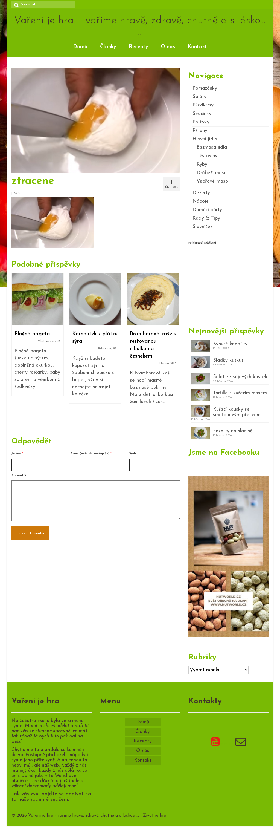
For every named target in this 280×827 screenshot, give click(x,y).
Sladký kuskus (228, 360)
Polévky (200, 122)
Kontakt (197, 47)
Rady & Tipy (206, 218)
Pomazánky (204, 88)
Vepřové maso (212, 181)
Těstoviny (207, 156)
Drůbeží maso (212, 172)
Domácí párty (207, 209)
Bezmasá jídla (212, 147)
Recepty (138, 47)
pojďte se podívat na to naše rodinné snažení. (51, 796)
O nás (168, 47)
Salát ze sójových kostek (240, 376)
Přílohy (199, 130)
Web (132, 453)
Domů (80, 47)
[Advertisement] (228, 283)
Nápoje (200, 201)
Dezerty (201, 192)
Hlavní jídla (204, 139)
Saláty (199, 96)
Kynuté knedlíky (230, 344)
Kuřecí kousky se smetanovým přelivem (237, 412)
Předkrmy (203, 105)
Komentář (19, 475)
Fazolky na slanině (232, 431)
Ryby (202, 164)
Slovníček (202, 226)
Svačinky (201, 113)
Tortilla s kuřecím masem (240, 393)
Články (108, 47)
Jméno (17, 453)
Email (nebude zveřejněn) (91, 453)
